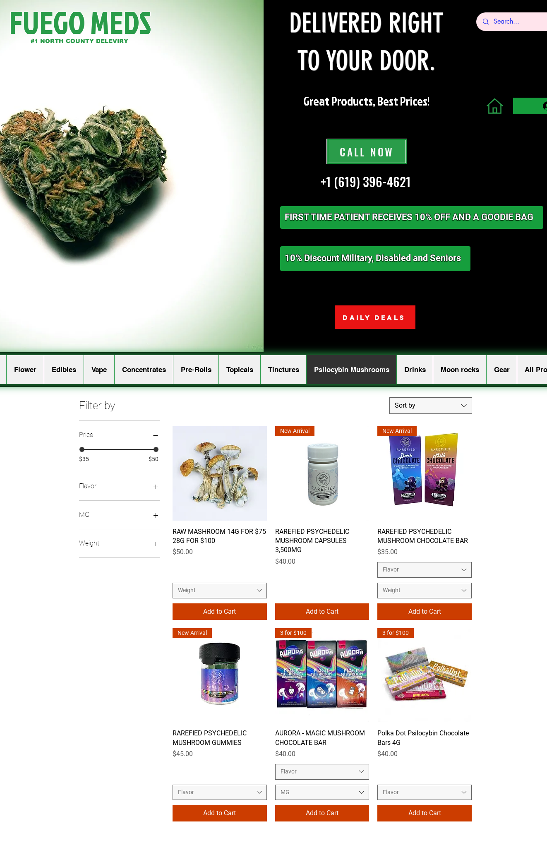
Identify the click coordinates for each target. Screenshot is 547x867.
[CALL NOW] (366, 151)
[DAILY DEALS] (375, 317)
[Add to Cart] (220, 611)
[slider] (82, 449)
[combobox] (430, 405)
